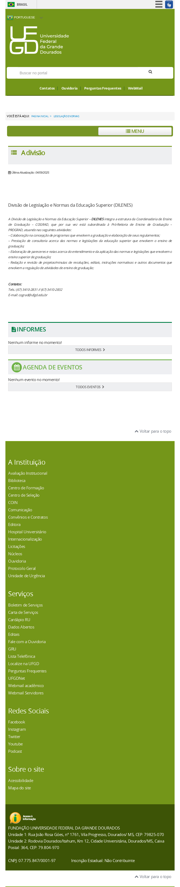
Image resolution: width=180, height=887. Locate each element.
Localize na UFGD (23, 663)
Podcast (15, 751)
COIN (12, 502)
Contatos (47, 88)
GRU (12, 649)
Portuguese (21, 17)
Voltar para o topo (153, 431)
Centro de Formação (26, 487)
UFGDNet (16, 678)
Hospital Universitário (27, 531)
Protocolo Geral (22, 568)
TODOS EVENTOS (90, 387)
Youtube (15, 743)
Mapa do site (19, 787)
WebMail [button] (135, 88)
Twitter (14, 736)
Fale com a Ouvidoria (27, 641)
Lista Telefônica (21, 656)
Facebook (16, 722)
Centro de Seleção (24, 495)
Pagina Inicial (39, 116)
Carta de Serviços (23, 612)
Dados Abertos (21, 627)
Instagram (17, 729)
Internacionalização (25, 539)
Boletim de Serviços (25, 605)
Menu (135, 131)
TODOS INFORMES (90, 349)
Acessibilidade (20, 780)
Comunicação (20, 509)
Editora (14, 524)
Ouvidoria (69, 88)
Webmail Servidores (25, 692)
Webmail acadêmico (26, 685)
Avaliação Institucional (27, 473)
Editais (13, 634)
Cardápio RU (19, 619)
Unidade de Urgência (26, 575)
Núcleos (15, 553)
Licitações (16, 546)
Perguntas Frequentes (102, 88)
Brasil (22, 4)
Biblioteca (16, 480)
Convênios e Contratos (28, 517)
